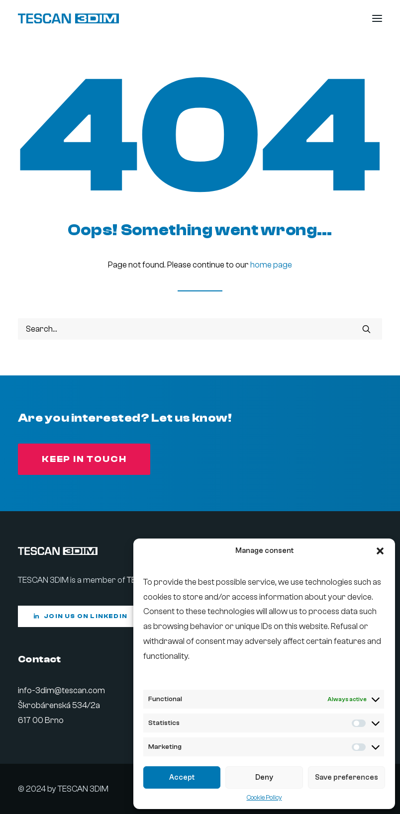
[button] (380, 551)
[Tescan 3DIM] (68, 18)
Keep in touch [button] (84, 459)
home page (271, 265)
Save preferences (346, 777)
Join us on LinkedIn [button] (80, 616)
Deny (264, 777)
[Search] (200, 329)
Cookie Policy (264, 797)
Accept (182, 777)
